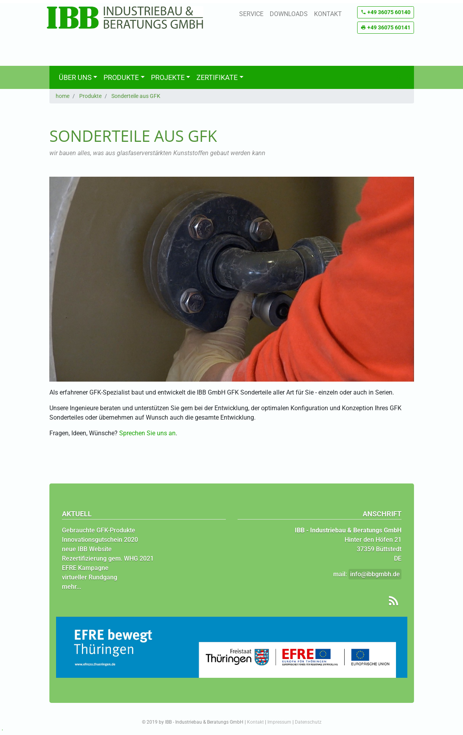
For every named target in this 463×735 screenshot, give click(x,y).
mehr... (71, 586)
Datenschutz (308, 722)
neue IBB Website (87, 549)
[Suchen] (399, 77)
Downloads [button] (289, 14)
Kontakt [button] (328, 14)
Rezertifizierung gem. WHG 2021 (108, 558)
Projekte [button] (168, 77)
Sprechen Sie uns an (147, 433)
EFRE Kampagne (85, 568)
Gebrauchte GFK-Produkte (98, 530)
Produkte (90, 96)
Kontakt (255, 722)
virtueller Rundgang (89, 577)
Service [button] (251, 14)
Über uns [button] (75, 77)
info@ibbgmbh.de (375, 574)
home (62, 96)
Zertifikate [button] (217, 77)
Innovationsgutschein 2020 (100, 539)
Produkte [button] (121, 77)
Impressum (279, 722)
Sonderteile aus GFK (135, 96)
